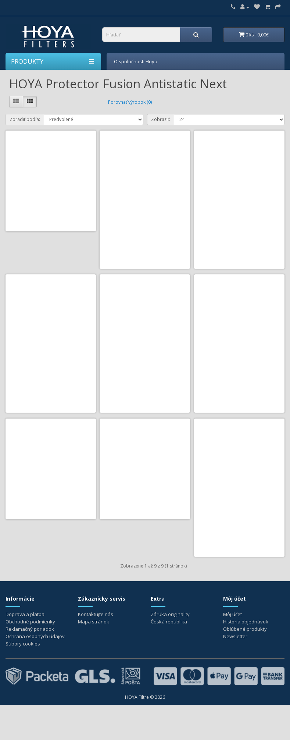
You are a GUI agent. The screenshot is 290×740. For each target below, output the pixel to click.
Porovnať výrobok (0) (130, 101)
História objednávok (245, 657)
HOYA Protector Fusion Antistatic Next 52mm (145, 223)
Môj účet (232, 649)
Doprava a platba (25, 649)
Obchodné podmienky (30, 657)
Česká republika (169, 657)
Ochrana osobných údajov (35, 671)
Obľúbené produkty (245, 664)
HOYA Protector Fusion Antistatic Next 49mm (51, 223)
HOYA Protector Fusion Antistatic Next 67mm (239, 379)
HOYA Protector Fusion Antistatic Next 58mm (51, 379)
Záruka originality (170, 649)
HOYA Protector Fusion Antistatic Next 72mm (51, 535)
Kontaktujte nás (95, 649)
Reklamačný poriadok (30, 664)
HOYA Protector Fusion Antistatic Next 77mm (145, 535)
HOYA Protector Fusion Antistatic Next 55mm (239, 223)
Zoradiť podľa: (25, 118)
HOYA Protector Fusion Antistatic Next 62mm (145, 379)
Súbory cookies (23, 679)
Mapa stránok (93, 657)
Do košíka (128, 272)
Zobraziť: (160, 118)
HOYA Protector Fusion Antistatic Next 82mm (239, 535)
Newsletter (235, 671)
